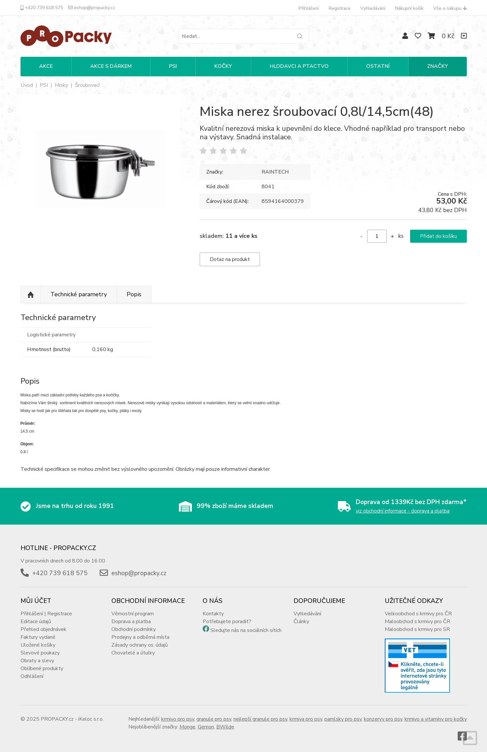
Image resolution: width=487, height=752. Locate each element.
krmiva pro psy (306, 719)
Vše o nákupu (450, 8)
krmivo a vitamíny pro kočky (436, 719)
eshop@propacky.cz (91, 8)
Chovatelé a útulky (133, 652)
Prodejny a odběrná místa (140, 637)
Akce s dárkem (111, 66)
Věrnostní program (132, 613)
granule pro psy (213, 719)
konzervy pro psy (383, 719)
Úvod (27, 85)
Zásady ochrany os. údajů (139, 645)
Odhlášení (32, 676)
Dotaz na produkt (230, 259)
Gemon (206, 726)
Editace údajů (36, 621)
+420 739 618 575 (42, 8)
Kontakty (213, 613)
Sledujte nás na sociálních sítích (245, 630)
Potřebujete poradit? (227, 621)
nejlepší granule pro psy (260, 719)
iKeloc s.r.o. (91, 719)
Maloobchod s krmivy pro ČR (417, 621)
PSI (173, 66)
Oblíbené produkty (42, 668)
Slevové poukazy (40, 652)
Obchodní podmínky (133, 629)
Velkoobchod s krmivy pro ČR (418, 613)
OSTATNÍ (378, 66)
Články (301, 621)
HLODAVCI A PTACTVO (299, 66)
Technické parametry (78, 294)
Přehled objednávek (43, 629)
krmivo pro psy (177, 719)
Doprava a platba (131, 621)
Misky (61, 85)
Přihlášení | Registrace (46, 613)
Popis (134, 294)
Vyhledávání (372, 8)
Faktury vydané (38, 637)
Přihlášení (309, 8)
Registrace (340, 8)
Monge (187, 726)
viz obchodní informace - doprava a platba (403, 510)
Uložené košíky (38, 645)
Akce (46, 66)
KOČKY (223, 66)
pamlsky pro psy (343, 719)
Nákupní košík (409, 8)
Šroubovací (87, 85)
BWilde (225, 726)
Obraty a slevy (37, 660)
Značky (437, 66)
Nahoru (30, 294)
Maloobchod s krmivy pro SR (417, 629)
